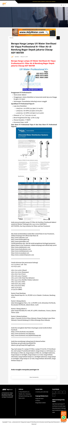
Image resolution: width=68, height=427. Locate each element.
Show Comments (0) (34, 377)
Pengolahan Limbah (40, 402)
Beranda (11, 37)
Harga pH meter (39, 398)
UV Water (37, 400)
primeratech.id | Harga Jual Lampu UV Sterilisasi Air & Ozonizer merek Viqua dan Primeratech (36, 422)
